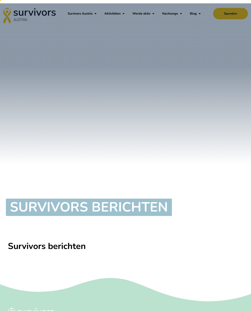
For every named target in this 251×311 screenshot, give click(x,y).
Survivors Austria (82, 13)
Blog (195, 13)
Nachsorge (172, 13)
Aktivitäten (114, 13)
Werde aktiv (143, 13)
